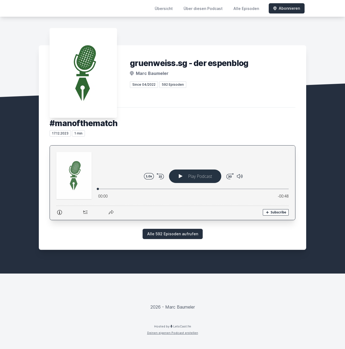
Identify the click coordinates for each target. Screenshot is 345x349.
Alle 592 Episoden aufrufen (172, 233)
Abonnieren (286, 8)
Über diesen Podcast (203, 8)
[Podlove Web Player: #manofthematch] (172, 183)
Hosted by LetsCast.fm (172, 326)
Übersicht (164, 8)
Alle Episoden (246, 8)
